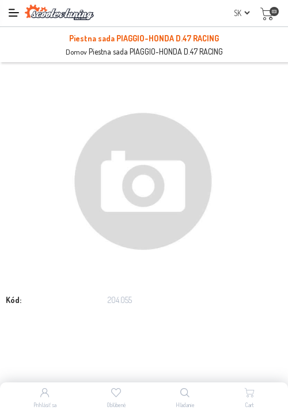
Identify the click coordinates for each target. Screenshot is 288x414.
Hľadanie (185, 404)
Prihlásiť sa (44, 404)
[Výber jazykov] (242, 12)
